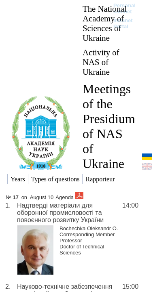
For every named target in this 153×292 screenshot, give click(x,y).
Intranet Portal (123, 23)
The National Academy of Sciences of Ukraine (105, 23)
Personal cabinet (124, 8)
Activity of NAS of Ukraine (101, 62)
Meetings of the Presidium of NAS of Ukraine (109, 126)
